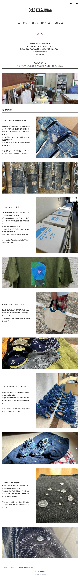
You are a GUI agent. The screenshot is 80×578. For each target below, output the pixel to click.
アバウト (26, 23)
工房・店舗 (35, 23)
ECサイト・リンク (46, 23)
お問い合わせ (59, 23)
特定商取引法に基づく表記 (26, 567)
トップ (18, 23)
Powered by (40, 574)
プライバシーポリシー (9, 567)
